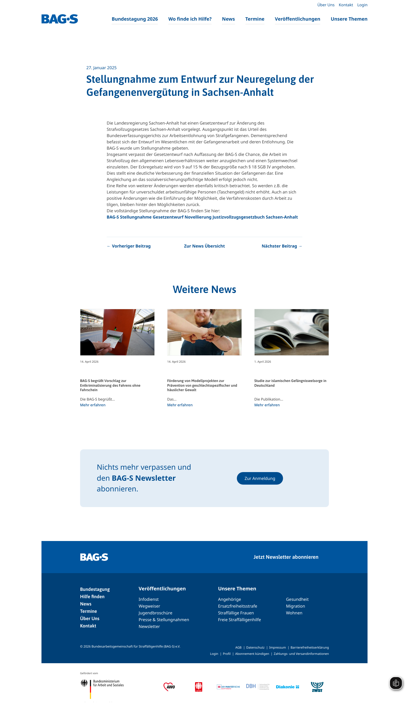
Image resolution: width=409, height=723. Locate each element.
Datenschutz (255, 647)
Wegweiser (149, 606)
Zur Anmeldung (260, 478)
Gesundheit (297, 599)
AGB (238, 647)
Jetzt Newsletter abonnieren (286, 557)
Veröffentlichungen (297, 19)
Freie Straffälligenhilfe (239, 619)
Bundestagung (95, 589)
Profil (227, 653)
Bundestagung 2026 (135, 19)
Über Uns (326, 5)
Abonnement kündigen (252, 653)
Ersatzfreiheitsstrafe (237, 606)
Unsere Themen (349, 19)
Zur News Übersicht (204, 246)
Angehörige (229, 599)
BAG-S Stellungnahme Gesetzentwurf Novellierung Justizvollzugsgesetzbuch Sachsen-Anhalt (202, 217)
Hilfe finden (92, 596)
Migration (295, 606)
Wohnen (294, 613)
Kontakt (346, 5)
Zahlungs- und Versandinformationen (301, 653)
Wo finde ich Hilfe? (190, 19)
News (228, 19)
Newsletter (149, 626)
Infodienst (149, 599)
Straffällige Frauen (236, 613)
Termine (254, 19)
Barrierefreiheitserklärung (310, 647)
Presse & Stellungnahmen (164, 619)
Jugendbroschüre (155, 613)
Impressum (277, 647)
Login (362, 5)
